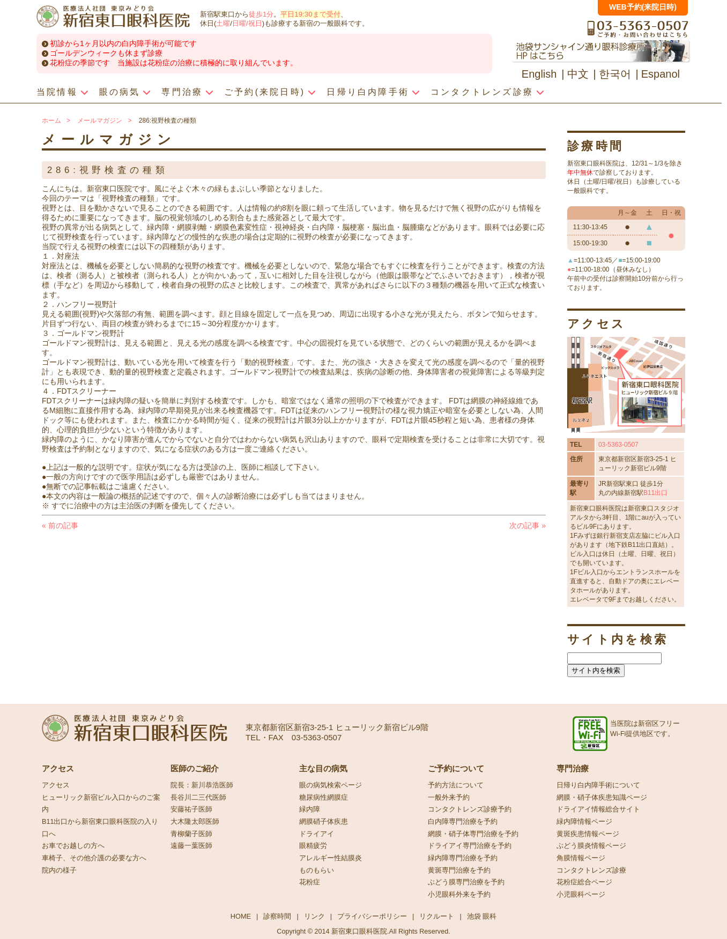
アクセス (56, 785)
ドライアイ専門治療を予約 (469, 846)
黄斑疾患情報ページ (588, 834)
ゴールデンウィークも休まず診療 (106, 53)
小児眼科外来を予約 (459, 894)
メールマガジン (99, 120)
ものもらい (316, 870)
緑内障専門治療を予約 (463, 858)
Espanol (660, 74)
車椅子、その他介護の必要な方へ (94, 858)
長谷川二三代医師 (198, 797)
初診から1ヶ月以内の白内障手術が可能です (123, 43)
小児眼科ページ (581, 894)
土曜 (223, 23)
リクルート (436, 916)
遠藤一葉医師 (191, 846)
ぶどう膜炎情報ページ (591, 846)
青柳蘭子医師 (191, 834)
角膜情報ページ (581, 858)
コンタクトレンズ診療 (591, 870)
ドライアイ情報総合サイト (598, 809)
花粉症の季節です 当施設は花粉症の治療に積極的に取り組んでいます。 (174, 62)
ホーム (51, 120)
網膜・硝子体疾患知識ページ (602, 797)
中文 (578, 74)
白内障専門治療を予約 (463, 821)
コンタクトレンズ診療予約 (469, 809)
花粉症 (309, 882)
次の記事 (527, 525)
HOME (241, 916)
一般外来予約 (449, 797)
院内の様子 (59, 870)
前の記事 (60, 525)
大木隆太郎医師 (194, 821)
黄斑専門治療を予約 (459, 870)
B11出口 (655, 493)
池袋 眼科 (482, 916)
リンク (314, 916)
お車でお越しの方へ (73, 846)
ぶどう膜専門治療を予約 (466, 882)
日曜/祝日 (247, 23)
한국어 (615, 74)
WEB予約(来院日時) (643, 7)
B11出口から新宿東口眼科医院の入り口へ (100, 828)
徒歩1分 (261, 14)
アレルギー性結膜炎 (330, 858)
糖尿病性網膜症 (323, 797)
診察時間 (277, 916)
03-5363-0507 (618, 444)
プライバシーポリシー (372, 916)
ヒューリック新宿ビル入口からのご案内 (101, 804)
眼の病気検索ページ (330, 785)
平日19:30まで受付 (310, 14)
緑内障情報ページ (584, 821)
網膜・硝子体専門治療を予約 (473, 834)
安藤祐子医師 (191, 809)
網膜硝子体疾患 (323, 821)
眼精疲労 (313, 846)
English (539, 74)
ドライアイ (316, 834)
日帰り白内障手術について (598, 785)
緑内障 (309, 809)
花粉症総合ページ (584, 882)
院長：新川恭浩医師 (201, 785)
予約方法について (456, 785)
